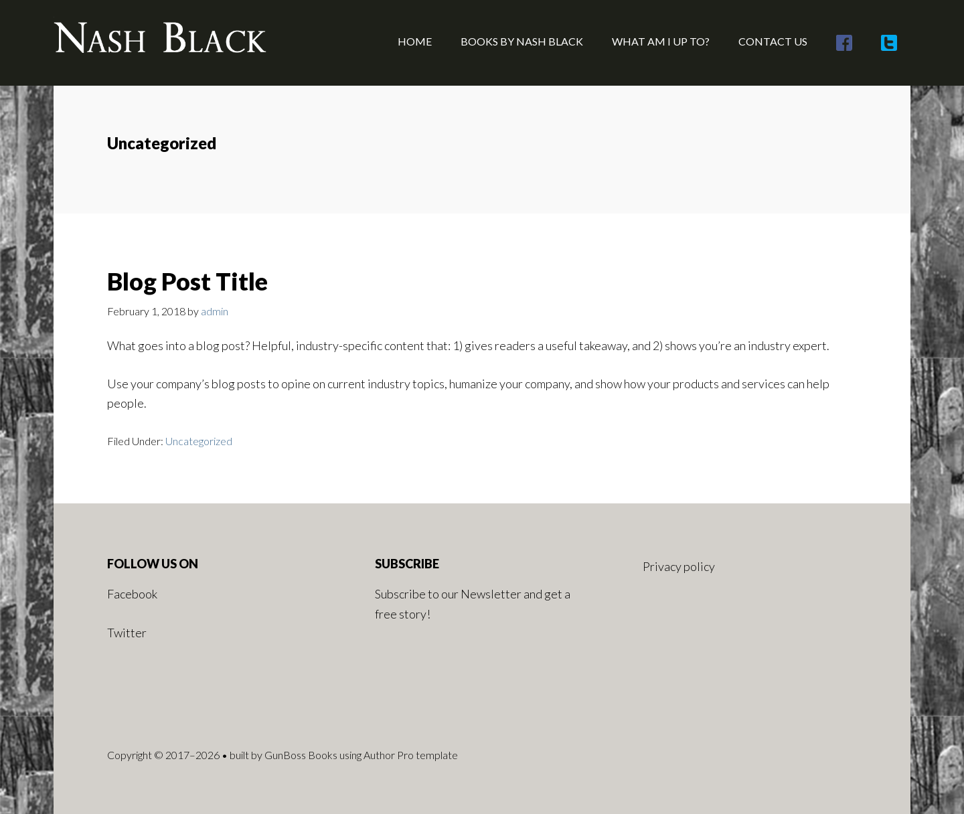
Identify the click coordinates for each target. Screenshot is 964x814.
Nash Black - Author (161, 40)
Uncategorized (198, 440)
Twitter (127, 632)
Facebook (132, 593)
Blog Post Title (187, 281)
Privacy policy (679, 566)
